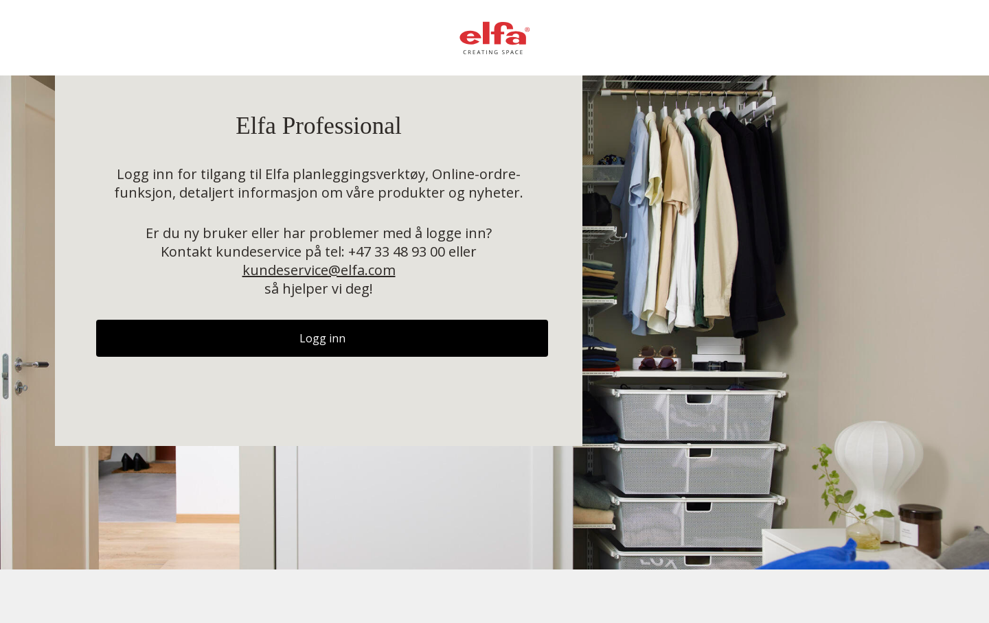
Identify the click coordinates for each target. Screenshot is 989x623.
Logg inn (322, 338)
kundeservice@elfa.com (319, 270)
